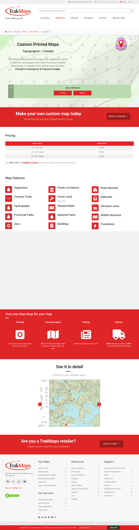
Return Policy (109, 492)
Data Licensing (43, 503)
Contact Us (108, 496)
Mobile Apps (42, 510)
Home (10, 32)
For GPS (63, 93)
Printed (25, 32)
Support (103, 18)
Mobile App (42, 482)
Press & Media (76, 485)
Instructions (119, 18)
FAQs (106, 475)
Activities (45, 18)
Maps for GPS (43, 468)
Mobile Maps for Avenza (47, 475)
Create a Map (111, 444)
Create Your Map (118, 116)
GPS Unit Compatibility (112, 472)
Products (60, 18)
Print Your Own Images (47, 485)
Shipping (74, 492)
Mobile (82, 93)
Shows (74, 482)
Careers (74, 499)
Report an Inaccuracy (112, 489)
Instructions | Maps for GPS (114, 468)
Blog (73, 496)
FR (131, 2)
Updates (107, 485)
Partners (74, 478)
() (123, 2)
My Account (112, 2)
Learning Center (110, 482)
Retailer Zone (100, 2)
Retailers (88, 18)
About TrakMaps (77, 468)
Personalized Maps (45, 500)
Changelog (108, 478)
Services (74, 18)
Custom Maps (34, 32)
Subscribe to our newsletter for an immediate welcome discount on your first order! (48, 528)
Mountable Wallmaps (46, 478)
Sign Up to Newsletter (79, 489)
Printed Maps (43, 472)
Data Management (45, 506)
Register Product (78, 475)
